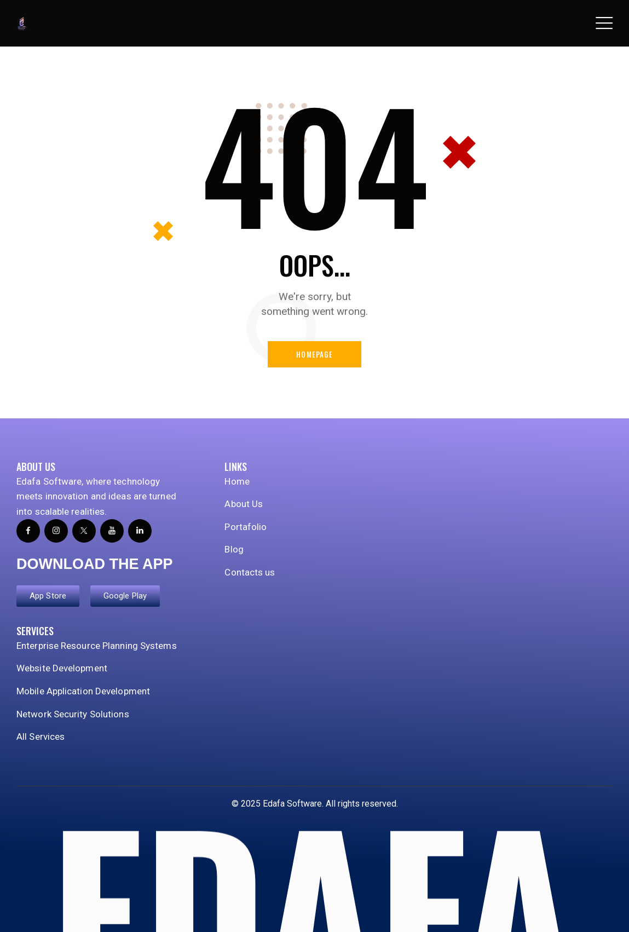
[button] (604, 23)
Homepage (314, 354)
